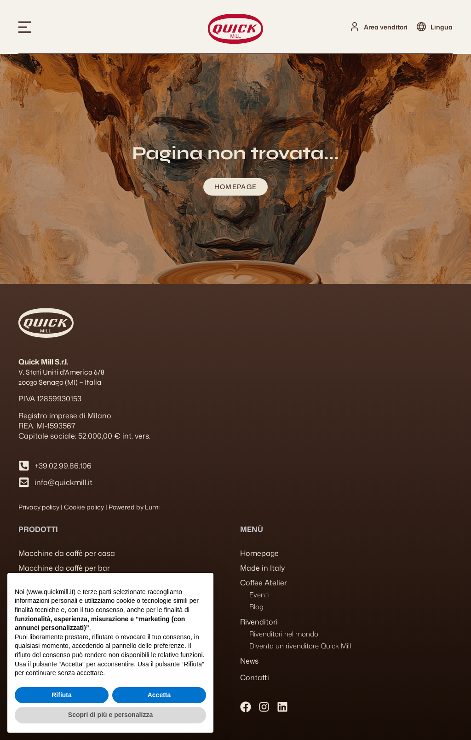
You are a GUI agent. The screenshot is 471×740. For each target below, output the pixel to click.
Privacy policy (38, 507)
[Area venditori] (354, 26)
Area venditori (386, 27)
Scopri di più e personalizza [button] (110, 714)
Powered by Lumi (134, 507)
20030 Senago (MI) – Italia (59, 382)
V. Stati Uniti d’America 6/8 (61, 372)
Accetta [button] (159, 695)
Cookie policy (84, 507)
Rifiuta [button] (62, 695)
